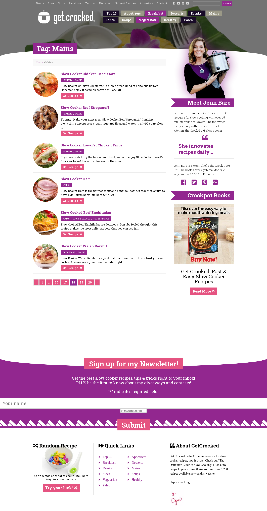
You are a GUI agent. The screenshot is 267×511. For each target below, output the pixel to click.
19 (81, 282)
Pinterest (105, 3)
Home (40, 3)
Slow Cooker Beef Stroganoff (85, 107)
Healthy (170, 20)
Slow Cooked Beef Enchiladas (86, 212)
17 (65, 282)
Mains (214, 13)
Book (51, 3)
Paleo (188, 20)
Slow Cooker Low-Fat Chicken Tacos (91, 145)
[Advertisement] (204, 319)
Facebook (75, 3)
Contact (162, 3)
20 (90, 282)
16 (56, 282)
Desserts (177, 13)
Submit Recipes (125, 3)
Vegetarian (147, 20)
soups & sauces (81, 218)
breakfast (69, 252)
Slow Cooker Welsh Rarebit (84, 246)
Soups (126, 20)
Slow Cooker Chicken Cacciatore (88, 74)
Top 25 (111, 13)
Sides (110, 20)
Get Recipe (70, 96)
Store (61, 3)
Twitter (90, 3)
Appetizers (132, 13)
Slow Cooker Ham (76, 179)
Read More (204, 291)
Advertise (146, 3)
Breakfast (155, 13)
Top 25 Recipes (101, 218)
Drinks (196, 13)
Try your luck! (61, 487)
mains (78, 80)
